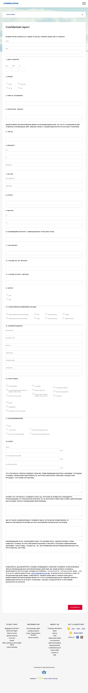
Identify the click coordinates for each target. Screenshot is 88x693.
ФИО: (7, 41)
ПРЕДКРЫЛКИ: (10, 360)
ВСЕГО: (8, 447)
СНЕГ (38, 314)
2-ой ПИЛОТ (12, 430)
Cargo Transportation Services (33, 642)
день (10, 84)
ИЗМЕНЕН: (9, 165)
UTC (21, 88)
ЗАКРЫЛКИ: (9, 353)
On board (12, 646)
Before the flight (12, 639)
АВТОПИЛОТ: (10, 330)
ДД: (7, 65)
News (55, 639)
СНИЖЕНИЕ (11, 407)
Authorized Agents (54, 651)
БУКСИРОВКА (12, 386)
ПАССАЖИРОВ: (10, 178)
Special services (12, 644)
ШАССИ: (8, 345)
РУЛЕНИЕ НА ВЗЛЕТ (62, 387)
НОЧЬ (10, 88)
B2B (54, 663)
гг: (20, 65)
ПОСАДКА (59, 396)
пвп (10, 299)
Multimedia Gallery (55, 646)
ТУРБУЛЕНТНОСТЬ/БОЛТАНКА (17, 318)
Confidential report (55, 656)
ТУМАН (67, 314)
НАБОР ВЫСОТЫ (40, 390)
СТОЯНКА (38, 386)
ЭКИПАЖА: (9, 186)
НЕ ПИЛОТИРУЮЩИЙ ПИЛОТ (41, 434)
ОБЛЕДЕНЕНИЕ (52, 314)
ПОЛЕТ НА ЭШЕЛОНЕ (62, 392)
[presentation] (23, 604)
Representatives (54, 653)
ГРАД (38, 318)
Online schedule (12, 655)
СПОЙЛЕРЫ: (9, 367)
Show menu (10, 14)
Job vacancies (55, 649)
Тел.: (7, 48)
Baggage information (12, 637)
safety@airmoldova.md (40, 581)
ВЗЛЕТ (10, 403)
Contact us (54, 661)
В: (6, 157)
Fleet (54, 644)
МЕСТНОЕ (23, 84)
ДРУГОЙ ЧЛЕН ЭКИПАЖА (16, 434)
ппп (10, 295)
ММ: (13, 65)
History (54, 641)
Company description (55, 637)
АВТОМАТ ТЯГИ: (10, 338)
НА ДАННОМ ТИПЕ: (11, 464)
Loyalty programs (33, 639)
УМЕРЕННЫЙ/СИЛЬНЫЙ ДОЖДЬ (18, 314)
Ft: (7, 222)
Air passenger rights (33, 637)
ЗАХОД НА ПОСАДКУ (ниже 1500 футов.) (41, 395)
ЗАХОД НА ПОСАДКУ (14, 396)
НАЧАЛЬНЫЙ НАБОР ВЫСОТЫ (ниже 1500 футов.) (17, 391)
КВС (10, 426)
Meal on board (12, 641)
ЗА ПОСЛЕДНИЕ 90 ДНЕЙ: (14, 455)
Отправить (75, 615)
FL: (7, 215)
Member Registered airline (44, 686)
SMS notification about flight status (11, 652)
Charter (12, 649)
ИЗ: (7, 150)
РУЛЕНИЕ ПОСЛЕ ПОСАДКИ (16, 411)
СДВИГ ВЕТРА (69, 318)
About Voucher (33, 646)
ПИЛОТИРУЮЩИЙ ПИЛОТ (40, 430)
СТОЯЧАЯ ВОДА (52, 318)
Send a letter (55, 658)
